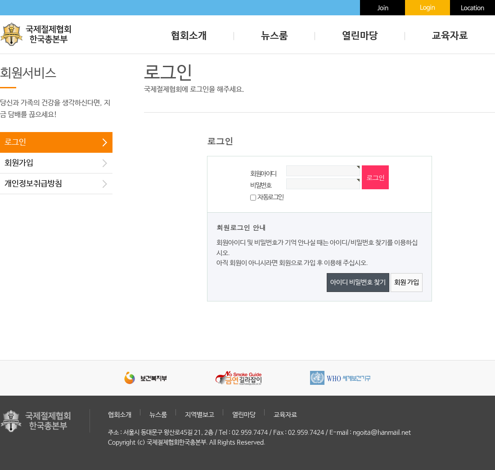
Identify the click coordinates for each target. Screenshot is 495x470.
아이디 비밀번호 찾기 (358, 282)
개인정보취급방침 (33, 183)
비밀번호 (260, 185)
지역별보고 (199, 415)
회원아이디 (263, 174)
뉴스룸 (274, 36)
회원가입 (18, 163)
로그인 (15, 142)
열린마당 (360, 36)
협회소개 (189, 36)
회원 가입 (406, 282)
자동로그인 (270, 197)
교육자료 (450, 36)
